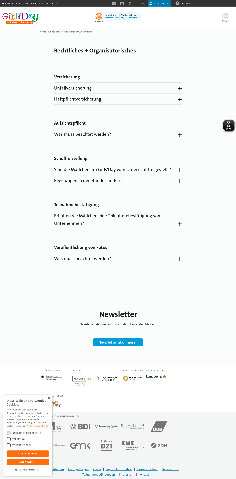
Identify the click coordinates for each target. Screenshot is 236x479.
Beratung (186, 3)
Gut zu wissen (85, 31)
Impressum (126, 474)
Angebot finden (111, 17)
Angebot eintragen (129, 17)
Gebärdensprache (33, 3)
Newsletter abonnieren (118, 342)
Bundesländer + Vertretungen (62, 31)
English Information (119, 469)
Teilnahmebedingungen (98, 474)
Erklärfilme (53, 3)
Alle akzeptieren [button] (28, 453)
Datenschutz (170, 469)
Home (43, 31)
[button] (28, 469)
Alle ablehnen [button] (28, 461)
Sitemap (58, 469)
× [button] (49, 398)
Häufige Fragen (78, 469)
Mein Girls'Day (162, 3)
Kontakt (143, 474)
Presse (97, 469)
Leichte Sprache (11, 3)
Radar (99, 21)
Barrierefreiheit (147, 469)
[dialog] (27, 435)
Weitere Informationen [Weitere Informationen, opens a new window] (38, 426)
